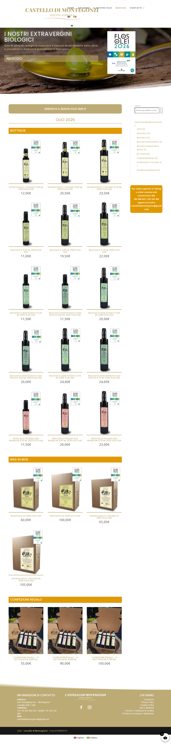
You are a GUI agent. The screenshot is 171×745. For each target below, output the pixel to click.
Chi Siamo (84, 8)
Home (70, 8)
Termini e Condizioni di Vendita (139, 710)
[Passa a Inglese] (68, 20)
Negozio (121, 8)
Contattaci (149, 699)
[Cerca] (161, 110)
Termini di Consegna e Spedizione (138, 713)
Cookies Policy (147, 705)
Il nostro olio (103, 8)
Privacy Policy (147, 702)
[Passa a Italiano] (92, 738)
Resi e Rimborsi (147, 707)
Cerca (138, 106)
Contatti (136, 8)
